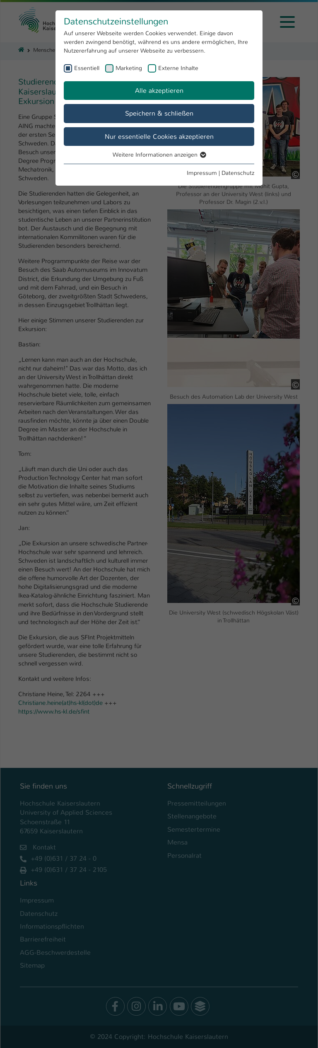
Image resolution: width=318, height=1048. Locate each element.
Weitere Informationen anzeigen (159, 154)
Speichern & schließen (159, 113)
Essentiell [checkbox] (86, 68)
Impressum (202, 173)
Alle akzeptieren (159, 90)
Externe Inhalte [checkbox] (178, 68)
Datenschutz (238, 173)
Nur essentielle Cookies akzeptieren (159, 136)
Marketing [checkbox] (129, 68)
